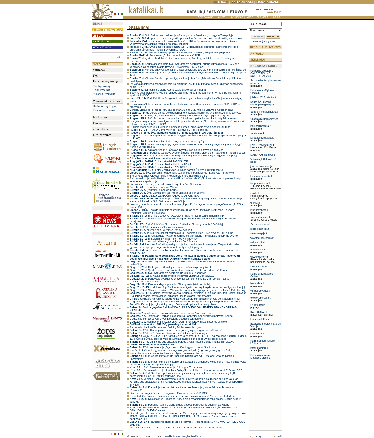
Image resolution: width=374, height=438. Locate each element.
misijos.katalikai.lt (259, 229)
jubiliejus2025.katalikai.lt (263, 97)
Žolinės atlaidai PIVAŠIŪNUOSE (161, 167)
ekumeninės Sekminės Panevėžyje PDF (161, 230)
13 (166, 427)
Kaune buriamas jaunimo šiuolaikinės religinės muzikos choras (166, 353)
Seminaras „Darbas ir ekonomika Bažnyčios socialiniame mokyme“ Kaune (181, 315)
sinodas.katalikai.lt (260, 217)
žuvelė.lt (254, 193)
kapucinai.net (257, 333)
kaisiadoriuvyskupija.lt (262, 137)
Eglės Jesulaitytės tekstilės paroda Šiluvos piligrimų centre (176, 169)
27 (217, 427)
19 (188, 427)
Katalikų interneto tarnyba (177, 436)
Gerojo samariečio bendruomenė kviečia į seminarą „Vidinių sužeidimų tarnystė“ (186, 112)
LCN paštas (236, 17)
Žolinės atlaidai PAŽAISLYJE (159, 161)
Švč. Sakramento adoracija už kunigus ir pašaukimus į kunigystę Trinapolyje (181, 35)
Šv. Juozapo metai (260, 224)
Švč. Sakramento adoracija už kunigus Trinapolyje (167, 192)
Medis (249, 17)
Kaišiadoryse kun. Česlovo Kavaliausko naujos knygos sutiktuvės (176, 149)
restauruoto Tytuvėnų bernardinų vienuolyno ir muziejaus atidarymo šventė (184, 235)
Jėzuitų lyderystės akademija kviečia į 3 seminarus (167, 184)
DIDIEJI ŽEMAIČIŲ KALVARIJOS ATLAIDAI (164, 195)
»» (220, 427)
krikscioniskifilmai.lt (260, 319)
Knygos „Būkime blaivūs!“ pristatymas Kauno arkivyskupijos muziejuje (179, 115)
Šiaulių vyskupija (102, 86)
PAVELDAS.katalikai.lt (262, 145)
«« (131, 427)
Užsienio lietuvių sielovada (264, 119)
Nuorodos (262, 17)
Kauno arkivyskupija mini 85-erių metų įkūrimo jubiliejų (170, 284)
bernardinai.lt (257, 283)
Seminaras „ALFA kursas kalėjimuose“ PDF (165, 55)
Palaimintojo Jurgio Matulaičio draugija (260, 356)
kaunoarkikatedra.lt (260, 126)
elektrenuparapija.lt (260, 298)
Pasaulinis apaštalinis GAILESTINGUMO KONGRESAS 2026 (261, 73)
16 (177, 427)
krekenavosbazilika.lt (261, 176)
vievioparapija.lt (258, 233)
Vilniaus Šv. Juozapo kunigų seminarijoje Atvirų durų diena (172, 313)
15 (173, 427)
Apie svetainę (205, 17)
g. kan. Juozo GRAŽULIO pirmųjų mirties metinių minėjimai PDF (178, 215)
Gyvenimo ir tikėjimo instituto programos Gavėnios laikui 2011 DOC (169, 393)
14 (169, 427)
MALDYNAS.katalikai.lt (262, 154)
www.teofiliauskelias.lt (262, 238)
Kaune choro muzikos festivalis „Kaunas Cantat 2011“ (172, 275)
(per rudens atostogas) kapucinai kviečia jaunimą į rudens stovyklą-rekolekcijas (186, 38)
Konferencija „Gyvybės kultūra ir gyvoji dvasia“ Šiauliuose (173, 347)
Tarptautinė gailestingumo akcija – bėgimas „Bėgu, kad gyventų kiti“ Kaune (181, 232)
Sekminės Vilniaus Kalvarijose (157, 227)
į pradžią (115, 57)
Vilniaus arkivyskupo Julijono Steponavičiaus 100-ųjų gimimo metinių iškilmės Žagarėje (188, 69)
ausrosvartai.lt (257, 249)
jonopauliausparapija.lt (262, 166)
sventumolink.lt (258, 133)
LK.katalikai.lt (257, 305)
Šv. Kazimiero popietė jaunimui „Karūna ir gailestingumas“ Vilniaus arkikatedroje (182, 396)
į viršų (278, 436)
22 (199, 427)
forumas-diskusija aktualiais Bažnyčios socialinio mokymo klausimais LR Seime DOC (186, 370)
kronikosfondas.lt (259, 210)
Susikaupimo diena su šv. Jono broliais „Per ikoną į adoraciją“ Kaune (179, 270)
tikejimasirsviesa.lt (260, 183)
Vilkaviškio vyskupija (104, 94)
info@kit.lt (196, 436)
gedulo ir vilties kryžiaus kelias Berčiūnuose (163, 241)
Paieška (275, 17)
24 (206, 427)
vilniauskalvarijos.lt (260, 290)
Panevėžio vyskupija (104, 110)
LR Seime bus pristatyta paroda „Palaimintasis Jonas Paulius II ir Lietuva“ (182, 341)
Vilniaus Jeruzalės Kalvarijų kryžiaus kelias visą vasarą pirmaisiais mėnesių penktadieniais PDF (185, 298)
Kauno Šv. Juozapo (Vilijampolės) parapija (262, 103)
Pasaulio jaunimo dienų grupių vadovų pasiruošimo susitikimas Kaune (179, 404)
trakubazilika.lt (257, 242)
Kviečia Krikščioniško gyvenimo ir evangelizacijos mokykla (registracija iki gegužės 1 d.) (180, 350)
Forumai (221, 17)
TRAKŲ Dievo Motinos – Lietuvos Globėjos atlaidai (169, 129)
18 (184, 427)
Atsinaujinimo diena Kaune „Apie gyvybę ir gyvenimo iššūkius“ (176, 330)
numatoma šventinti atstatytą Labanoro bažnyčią (167, 141)
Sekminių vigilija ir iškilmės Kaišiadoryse (164, 238)
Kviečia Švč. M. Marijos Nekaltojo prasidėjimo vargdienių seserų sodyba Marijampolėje (180, 52)
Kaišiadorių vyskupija (105, 106)
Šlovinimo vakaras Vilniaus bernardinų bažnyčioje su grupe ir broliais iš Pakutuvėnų (187, 290)
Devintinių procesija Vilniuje (154, 187)
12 (162, 427)
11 (158, 427)
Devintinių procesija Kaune (154, 189)
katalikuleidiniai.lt (259, 348)
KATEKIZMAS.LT (259, 312)
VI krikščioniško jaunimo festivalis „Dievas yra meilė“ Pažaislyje (177, 224)
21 (195, 427)
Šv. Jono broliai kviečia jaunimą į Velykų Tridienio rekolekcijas (165, 327)
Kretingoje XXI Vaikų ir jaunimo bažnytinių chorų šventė (171, 267)
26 (213, 427)
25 (209, 427)
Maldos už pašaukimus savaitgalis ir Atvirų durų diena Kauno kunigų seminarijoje (188, 287)
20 (191, 427)
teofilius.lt (255, 203)
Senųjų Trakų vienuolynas (264, 111)
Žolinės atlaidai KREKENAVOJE (161, 164)
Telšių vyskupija (102, 90)
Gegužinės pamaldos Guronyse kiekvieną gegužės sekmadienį (166, 318)
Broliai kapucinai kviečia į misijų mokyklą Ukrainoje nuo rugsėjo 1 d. (169, 175)
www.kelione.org (259, 257)
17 (180, 427)
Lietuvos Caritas (259, 266)
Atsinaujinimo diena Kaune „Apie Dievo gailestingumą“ (168, 89)
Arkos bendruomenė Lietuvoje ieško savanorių (157, 158)
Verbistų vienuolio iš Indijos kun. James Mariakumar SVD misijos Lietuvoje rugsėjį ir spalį (181, 109)
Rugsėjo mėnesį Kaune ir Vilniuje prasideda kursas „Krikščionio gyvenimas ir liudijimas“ (180, 126)
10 (155, 427)
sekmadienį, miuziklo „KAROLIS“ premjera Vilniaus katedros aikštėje (178, 321)
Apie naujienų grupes (266, 41)
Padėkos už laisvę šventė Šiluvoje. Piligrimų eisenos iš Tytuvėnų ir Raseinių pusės (188, 152)
